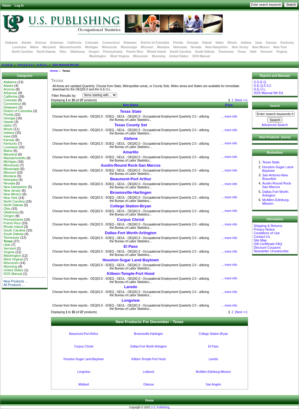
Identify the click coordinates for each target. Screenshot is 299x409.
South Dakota (204, 51)
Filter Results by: (64, 95)
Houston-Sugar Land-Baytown (130, 260)
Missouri (147, 47)
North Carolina (22, 51)
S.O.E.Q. (7, 64)
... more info (229, 116)
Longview (131, 300)
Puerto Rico (134, 51)
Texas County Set (130, 125)
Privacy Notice (264, 229)
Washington (97, 56)
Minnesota (109, 47)
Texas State (130, 111)
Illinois (232, 42)
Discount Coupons (267, 247)
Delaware (130, 42)
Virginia (281, 51)
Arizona (40, 42)
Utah (253, 51)
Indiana (246, 42)
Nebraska (180, 47)
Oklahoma (77, 51)
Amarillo (130, 152)
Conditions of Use (266, 233)
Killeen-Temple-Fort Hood (131, 273)
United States (178, 56)
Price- (229, 105)
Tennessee (226, 51)
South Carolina (180, 51)
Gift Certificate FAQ (267, 244)
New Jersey (240, 47)
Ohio (62, 51)
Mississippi (129, 47)
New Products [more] (274, 137)
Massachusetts (70, 47)
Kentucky (287, 42)
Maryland (49, 47)
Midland (83, 384)
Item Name (130, 105)
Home (6, 5)
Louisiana (19, 47)
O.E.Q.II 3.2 (25, 64)
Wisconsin (140, 56)
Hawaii (207, 42)
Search (275, 105)
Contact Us (261, 236)
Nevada (196, 47)
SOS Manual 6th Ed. (66, 64)
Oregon (94, 51)
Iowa (258, 42)
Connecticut (111, 42)
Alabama (11, 42)
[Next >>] (241, 100)
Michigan (91, 47)
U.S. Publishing (160, 407)
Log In (19, 5)
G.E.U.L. (42, 64)
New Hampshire (216, 47)
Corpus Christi (130, 219)
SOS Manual (201, 56)
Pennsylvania (112, 51)
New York (280, 47)
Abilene (131, 138)
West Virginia (119, 56)
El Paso (131, 246)
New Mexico (260, 47)
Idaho (220, 42)
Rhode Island (156, 51)
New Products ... (15, 281)
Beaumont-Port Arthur (130, 179)
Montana (163, 47)
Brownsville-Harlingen (130, 192)
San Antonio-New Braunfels (275, 177)
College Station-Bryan (130, 206)
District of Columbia (154, 42)
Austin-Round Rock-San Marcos (131, 165)
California (74, 42)
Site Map (259, 240)
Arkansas (57, 42)
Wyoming (158, 56)
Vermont (266, 51)
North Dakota (45, 51)
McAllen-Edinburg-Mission (213, 371)
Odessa (148, 384)
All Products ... (14, 285)
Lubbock (148, 371)
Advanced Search (275, 125)
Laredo (130, 287)
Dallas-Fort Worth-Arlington (130, 233)
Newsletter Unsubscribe (270, 251)
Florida (178, 42)
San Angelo (213, 384)
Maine (34, 47)
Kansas (271, 42)
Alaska (26, 42)
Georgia (192, 42)
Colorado (91, 42)
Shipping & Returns (267, 226)
